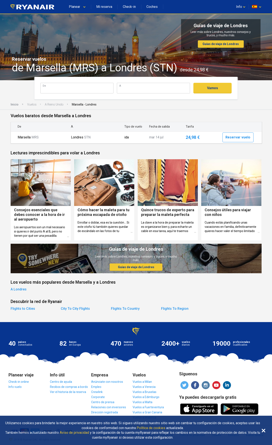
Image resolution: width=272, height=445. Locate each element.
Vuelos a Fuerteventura (148, 407)
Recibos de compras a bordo (69, 387)
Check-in (129, 7)
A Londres (19, 289)
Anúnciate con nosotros (107, 381)
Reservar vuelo (237, 137)
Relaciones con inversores (108, 407)
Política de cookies (151, 428)
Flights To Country (125, 309)
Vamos (212, 88)
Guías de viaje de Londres (221, 44)
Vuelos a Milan (142, 381)
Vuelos (32, 104)
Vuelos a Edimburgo (146, 397)
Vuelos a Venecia (144, 387)
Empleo (96, 387)
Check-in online (18, 381)
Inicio (14, 104)
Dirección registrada (104, 412)
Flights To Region (174, 309)
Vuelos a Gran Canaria (147, 412)
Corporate (98, 397)
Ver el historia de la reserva (68, 392)
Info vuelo (15, 387)
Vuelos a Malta (142, 402)
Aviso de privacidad (74, 433)
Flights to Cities (23, 309)
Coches (152, 7)
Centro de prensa (102, 402)
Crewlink (97, 392)
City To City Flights (75, 309)
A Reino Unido (54, 104)
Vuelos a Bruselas (144, 392)
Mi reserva (104, 7)
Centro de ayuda (61, 381)
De (44, 85)
